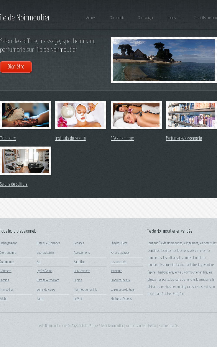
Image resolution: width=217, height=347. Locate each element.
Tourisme (173, 18)
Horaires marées (169, 326)
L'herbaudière (119, 243)
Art (39, 262)
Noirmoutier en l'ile (85, 290)
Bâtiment (6, 271)
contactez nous (135, 326)
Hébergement (8, 243)
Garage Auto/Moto (48, 280)
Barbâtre (79, 262)
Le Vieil (78, 299)
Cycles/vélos (44, 271)
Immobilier (6, 290)
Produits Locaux (205, 18)
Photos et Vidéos (121, 299)
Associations (82, 253)
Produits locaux (120, 280)
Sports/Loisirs (46, 253)
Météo (152, 326)
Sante (40, 299)
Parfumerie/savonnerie (184, 138)
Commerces (7, 262)
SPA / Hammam (122, 138)
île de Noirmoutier (25, 18)
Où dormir (117, 18)
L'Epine (78, 280)
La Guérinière (82, 271)
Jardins (4, 280)
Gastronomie (8, 253)
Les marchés (118, 262)
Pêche (3, 299)
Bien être (16, 67)
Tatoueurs (8, 138)
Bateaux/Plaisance (48, 243)
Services (79, 243)
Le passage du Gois (123, 290)
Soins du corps (46, 290)
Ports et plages (120, 253)
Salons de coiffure (14, 184)
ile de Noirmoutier (112, 326)
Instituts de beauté (70, 138)
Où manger (146, 18)
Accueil (91, 18)
